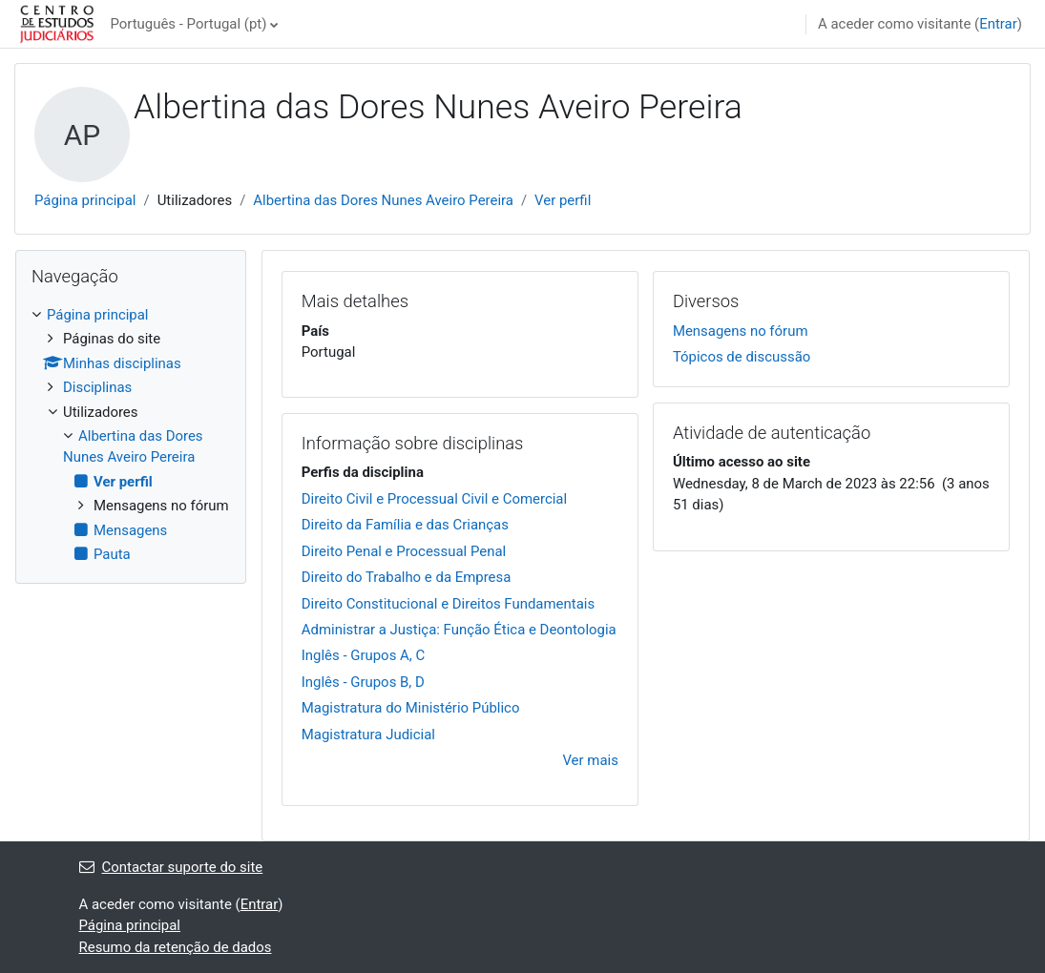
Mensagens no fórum (740, 331)
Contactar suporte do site (171, 867)
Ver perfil (562, 200)
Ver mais (589, 760)
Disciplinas (97, 387)
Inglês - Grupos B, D (363, 682)
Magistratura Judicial (368, 734)
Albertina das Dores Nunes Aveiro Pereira (383, 200)
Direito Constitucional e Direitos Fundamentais (448, 603)
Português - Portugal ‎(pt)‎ (188, 23)
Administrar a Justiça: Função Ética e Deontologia (459, 629)
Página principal (85, 200)
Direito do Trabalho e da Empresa (407, 577)
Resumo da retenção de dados (175, 947)
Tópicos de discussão (741, 356)
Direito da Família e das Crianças (405, 524)
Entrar (998, 23)
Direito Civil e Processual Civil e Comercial (434, 498)
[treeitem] (130, 435)
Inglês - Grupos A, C (363, 655)
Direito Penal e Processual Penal (404, 551)
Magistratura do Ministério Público (411, 707)
